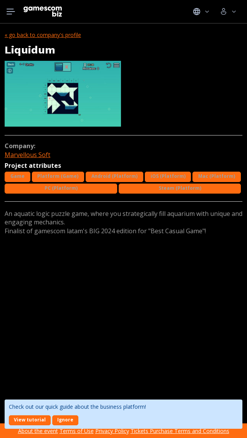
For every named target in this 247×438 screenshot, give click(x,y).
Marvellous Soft (27, 154)
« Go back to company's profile (43, 34)
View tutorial (30, 419)
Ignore (65, 419)
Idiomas (201, 11)
